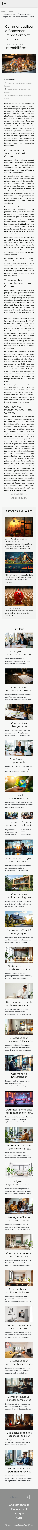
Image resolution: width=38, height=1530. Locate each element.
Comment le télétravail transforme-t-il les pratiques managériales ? (19, 1150)
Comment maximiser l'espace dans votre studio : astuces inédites (19, 1330)
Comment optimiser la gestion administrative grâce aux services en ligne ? (19, 1007)
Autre (11, 12)
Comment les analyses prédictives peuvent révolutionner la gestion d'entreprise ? (19, 863)
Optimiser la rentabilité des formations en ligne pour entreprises (19, 1112)
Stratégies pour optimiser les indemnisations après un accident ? (19, 764)
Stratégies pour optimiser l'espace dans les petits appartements (19, 1365)
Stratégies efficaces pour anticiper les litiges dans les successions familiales (19, 1222)
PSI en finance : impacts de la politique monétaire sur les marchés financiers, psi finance (19, 578)
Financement (19, 1509)
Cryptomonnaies (19, 1504)
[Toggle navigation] (4, 3)
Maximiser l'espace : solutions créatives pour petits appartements (19, 1292)
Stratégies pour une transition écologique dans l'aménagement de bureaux (19, 971)
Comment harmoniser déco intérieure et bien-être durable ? (19, 1256)
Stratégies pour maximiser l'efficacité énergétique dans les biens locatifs (19, 1042)
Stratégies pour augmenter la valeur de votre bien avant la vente (19, 1186)
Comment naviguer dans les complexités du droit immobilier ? (19, 1399)
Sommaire (10, 79)
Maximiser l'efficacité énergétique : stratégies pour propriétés (19, 935)
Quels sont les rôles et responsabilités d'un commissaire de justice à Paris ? (19, 1437)
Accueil (3, 12)
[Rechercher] (19, 1497)
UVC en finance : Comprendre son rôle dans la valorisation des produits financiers (19, 612)
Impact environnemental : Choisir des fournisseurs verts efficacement (19, 800)
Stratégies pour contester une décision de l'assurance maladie (19, 654)
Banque (19, 1513)
